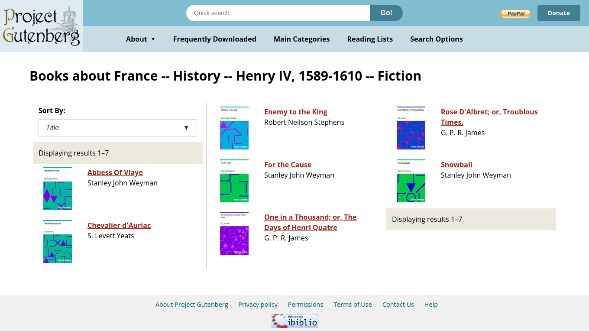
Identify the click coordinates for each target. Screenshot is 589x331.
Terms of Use (352, 304)
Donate (559, 13)
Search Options (436, 39)
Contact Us (398, 304)
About (141, 39)
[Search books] (278, 13)
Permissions (306, 304)
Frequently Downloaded (214, 39)
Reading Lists (370, 39)
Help (431, 304)
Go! (386, 12)
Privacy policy (258, 304)
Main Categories (302, 39)
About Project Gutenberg (191, 304)
